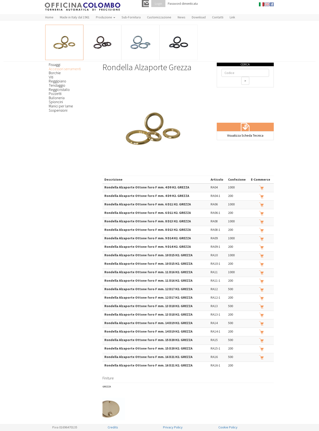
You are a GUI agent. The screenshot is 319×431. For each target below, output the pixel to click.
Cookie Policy (227, 427)
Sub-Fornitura (131, 17)
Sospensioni (58, 110)
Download (199, 17)
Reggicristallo (59, 89)
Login (158, 3)
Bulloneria (57, 97)
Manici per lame (61, 106)
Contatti (217, 17)
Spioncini (56, 101)
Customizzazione (159, 17)
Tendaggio (57, 85)
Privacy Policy (173, 427)
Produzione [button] (105, 17)
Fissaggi (54, 64)
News (181, 17)
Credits (113, 427)
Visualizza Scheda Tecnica (245, 135)
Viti (51, 77)
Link (232, 17)
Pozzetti (55, 93)
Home (49, 17)
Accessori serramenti (65, 68)
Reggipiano (57, 81)
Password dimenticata (183, 3)
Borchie (55, 72)
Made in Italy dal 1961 (75, 17)
